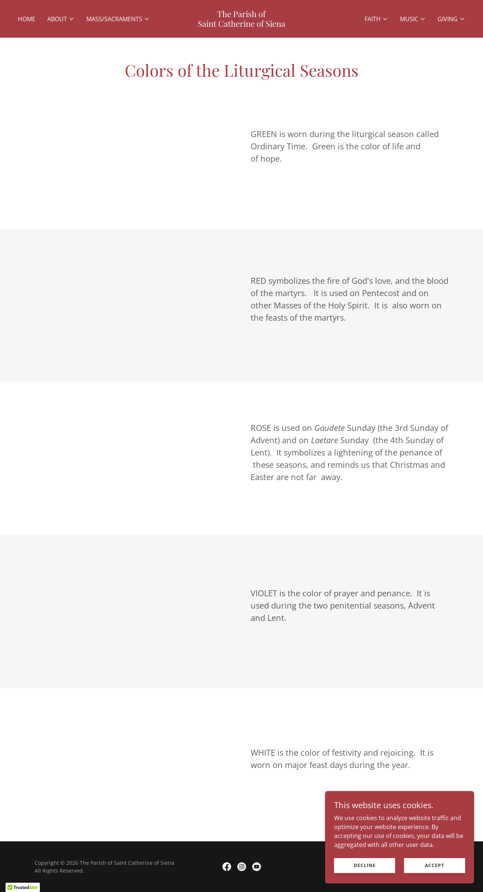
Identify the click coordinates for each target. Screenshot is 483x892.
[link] (241, 24)
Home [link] (26, 19)
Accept (434, 865)
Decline (365, 865)
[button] (60, 19)
